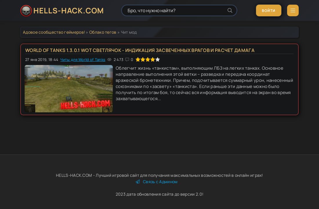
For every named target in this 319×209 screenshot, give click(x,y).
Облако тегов (103, 32)
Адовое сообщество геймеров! (54, 32)
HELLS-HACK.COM (68, 10)
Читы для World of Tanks (82, 59)
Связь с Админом (157, 181)
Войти (269, 10)
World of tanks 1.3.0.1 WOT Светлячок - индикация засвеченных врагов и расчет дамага (140, 50)
